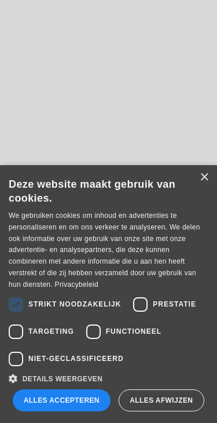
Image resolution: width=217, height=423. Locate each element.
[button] (108, 379)
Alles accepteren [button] (62, 400)
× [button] (204, 177)
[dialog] (108, 294)
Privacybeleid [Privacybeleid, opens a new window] (76, 284)
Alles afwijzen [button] (161, 400)
